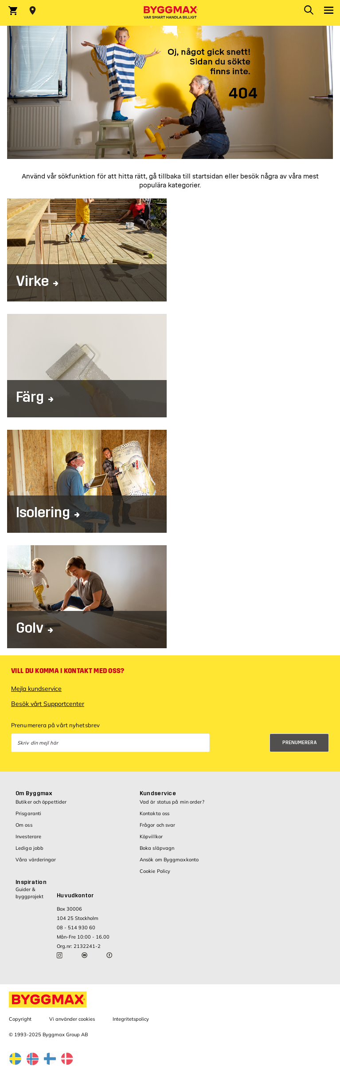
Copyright (20, 1019)
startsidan (207, 176)
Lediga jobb (29, 848)
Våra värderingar (36, 859)
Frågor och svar (158, 825)
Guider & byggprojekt (29, 892)
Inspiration (31, 882)
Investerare (28, 836)
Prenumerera (299, 742)
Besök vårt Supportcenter (47, 704)
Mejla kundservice (36, 689)
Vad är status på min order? (172, 802)
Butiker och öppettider (41, 802)
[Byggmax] (170, 13)
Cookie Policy (155, 871)
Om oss (24, 825)
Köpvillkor (151, 836)
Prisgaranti (28, 813)
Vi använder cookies (72, 1019)
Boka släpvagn (157, 848)
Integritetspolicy (131, 1019)
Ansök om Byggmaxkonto (169, 859)
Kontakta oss (154, 813)
